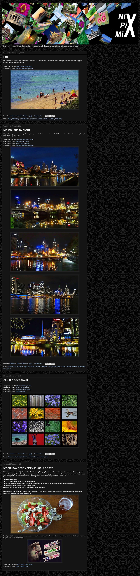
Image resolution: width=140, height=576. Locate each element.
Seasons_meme (39, 457)
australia (22, 119)
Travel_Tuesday (66, 366)
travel (58, 366)
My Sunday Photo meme (24, 564)
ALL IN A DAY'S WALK (15, 380)
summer (39, 119)
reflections (44, 366)
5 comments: (38, 116)
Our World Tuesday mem (25, 139)
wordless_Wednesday (55, 119)
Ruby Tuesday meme (22, 141)
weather (45, 119)
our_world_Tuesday (34, 366)
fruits (9, 457)
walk (46, 457)
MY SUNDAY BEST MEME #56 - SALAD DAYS (28, 468)
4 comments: (38, 363)
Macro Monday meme (22, 388)
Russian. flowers (22, 457)
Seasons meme (20, 391)
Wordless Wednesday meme (24, 68)
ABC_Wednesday (13, 119)
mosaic (14, 457)
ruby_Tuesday (52, 366)
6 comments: (38, 454)
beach (27, 119)
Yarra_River (7, 369)
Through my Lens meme (23, 389)
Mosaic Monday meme (24, 386)
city (15, 366)
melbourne (33, 119)
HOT (5, 57)
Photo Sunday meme (22, 566)
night (25, 366)
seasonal (31, 457)
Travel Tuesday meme (22, 143)
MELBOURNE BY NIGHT (16, 130)
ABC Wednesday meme (24, 66)
